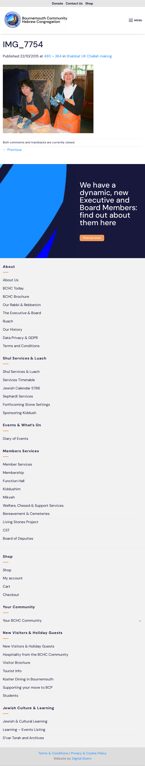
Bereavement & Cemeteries (26, 514)
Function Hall (13, 481)
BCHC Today (13, 288)
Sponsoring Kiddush (19, 413)
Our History (12, 330)
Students (10, 696)
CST (6, 530)
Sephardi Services (18, 396)
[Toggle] (140, 621)
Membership (13, 473)
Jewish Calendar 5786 (21, 388)
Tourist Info (12, 671)
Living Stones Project (20, 522)
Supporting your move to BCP (27, 687)
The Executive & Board (22, 313)
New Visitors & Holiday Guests (28, 646)
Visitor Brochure (16, 663)
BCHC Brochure (16, 297)
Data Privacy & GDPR (20, 338)
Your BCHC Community (22, 621)
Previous (12, 150)
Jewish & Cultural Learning (25, 722)
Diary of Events (15, 439)
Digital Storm (81, 759)
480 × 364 (53, 56)
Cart (6, 587)
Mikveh (9, 497)
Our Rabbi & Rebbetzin (22, 305)
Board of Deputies (18, 539)
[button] (134, 21)
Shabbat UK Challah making (89, 56)
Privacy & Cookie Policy (88, 754)
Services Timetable (19, 380)
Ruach (8, 321)
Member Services (17, 465)
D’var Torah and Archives (23, 738)
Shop (7, 570)
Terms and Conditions (21, 346)
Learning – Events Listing (24, 730)
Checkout (11, 595)
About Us (11, 280)
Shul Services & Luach (21, 372)
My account (13, 578)
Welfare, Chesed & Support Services (33, 506)
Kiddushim (12, 489)
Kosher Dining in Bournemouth (28, 679)
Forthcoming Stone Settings (26, 405)
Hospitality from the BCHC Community (35, 655)
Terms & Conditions (53, 754)
